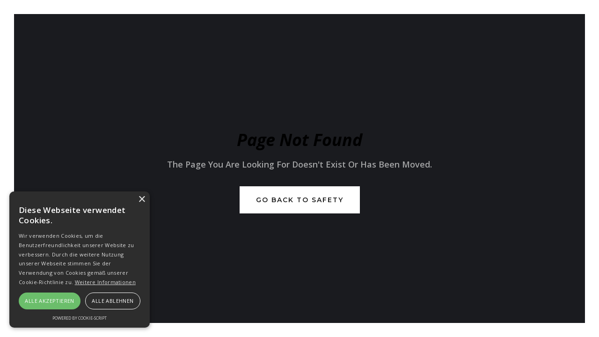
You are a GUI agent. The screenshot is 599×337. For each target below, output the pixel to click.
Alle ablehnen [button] (112, 300)
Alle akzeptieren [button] (49, 300)
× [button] (141, 199)
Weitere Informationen (105, 282)
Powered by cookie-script (79, 318)
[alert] (79, 259)
